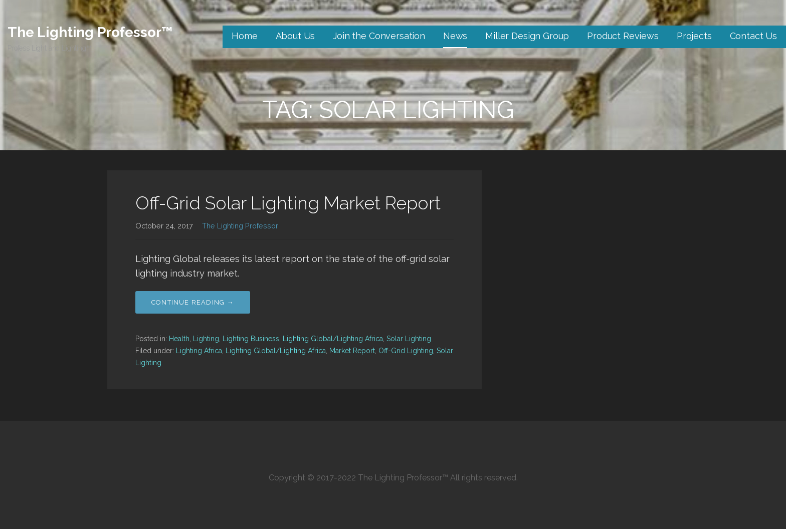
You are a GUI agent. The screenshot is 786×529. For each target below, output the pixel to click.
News (455, 36)
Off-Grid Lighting (405, 351)
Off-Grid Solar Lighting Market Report (288, 202)
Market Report (352, 351)
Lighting (206, 339)
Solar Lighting (408, 339)
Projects (694, 36)
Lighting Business (251, 339)
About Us (295, 36)
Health (179, 339)
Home (244, 36)
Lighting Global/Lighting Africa (333, 339)
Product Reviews (623, 36)
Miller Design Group (527, 36)
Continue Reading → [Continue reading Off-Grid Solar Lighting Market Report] (192, 302)
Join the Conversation (379, 36)
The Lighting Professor (240, 225)
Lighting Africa (199, 351)
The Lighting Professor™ (90, 32)
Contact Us (753, 36)
